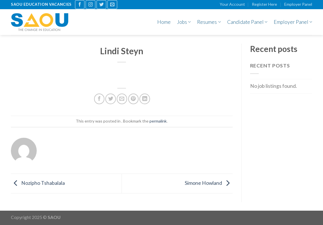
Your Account (232, 4)
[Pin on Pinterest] (133, 99)
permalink (158, 121)
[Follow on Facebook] (80, 4)
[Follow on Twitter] (101, 4)
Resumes (209, 22)
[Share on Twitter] (110, 99)
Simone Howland (209, 183)
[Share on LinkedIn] (144, 99)
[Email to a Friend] (122, 99)
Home (164, 22)
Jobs (184, 22)
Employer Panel (298, 4)
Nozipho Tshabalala (38, 183)
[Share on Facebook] (99, 99)
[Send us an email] (112, 4)
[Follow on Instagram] (90, 4)
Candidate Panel (247, 22)
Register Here (264, 4)
